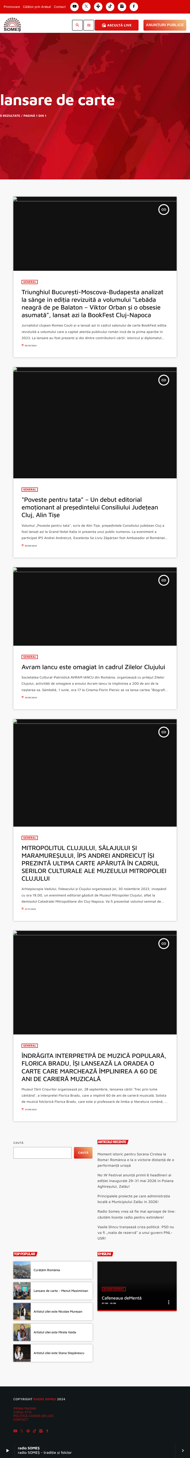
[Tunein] (28, 1431)
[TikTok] (35, 1431)
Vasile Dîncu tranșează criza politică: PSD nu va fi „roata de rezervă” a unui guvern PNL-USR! (135, 1233)
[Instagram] (41, 1431)
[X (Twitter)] (22, 1431)
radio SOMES (44, 1399)
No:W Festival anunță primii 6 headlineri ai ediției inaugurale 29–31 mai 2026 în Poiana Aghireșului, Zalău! (135, 1181)
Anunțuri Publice (165, 25)
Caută (18, 1143)
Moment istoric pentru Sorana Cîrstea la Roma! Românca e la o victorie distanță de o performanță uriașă (135, 1160)
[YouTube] (15, 1431)
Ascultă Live (117, 25)
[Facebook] (47, 1431)
